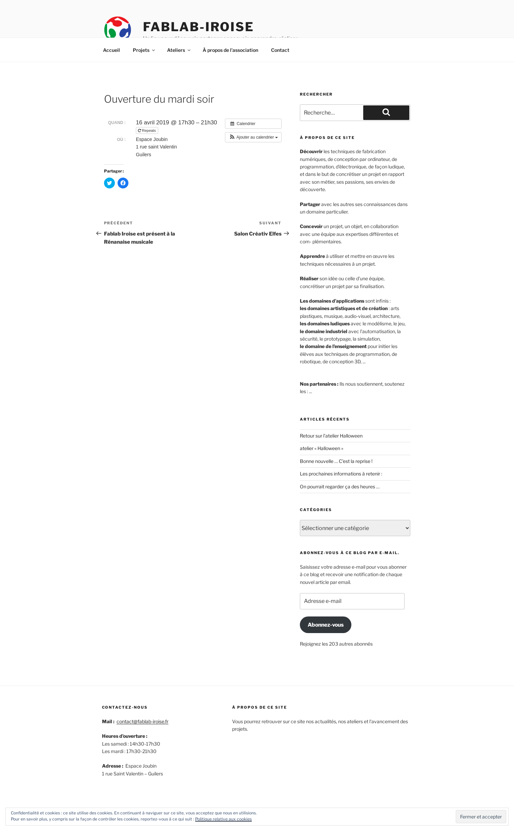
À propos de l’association (230, 50)
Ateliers (179, 50)
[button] (253, 137)
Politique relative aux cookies (223, 819)
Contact (280, 50)
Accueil (111, 50)
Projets (144, 50)
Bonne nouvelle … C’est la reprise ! (336, 461)
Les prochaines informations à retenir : (341, 474)
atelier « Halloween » (321, 448)
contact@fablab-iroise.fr (142, 721)
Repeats (147, 130)
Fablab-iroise (198, 26)
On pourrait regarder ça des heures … (339, 486)
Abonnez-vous (326, 625)
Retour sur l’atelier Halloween (331, 436)
